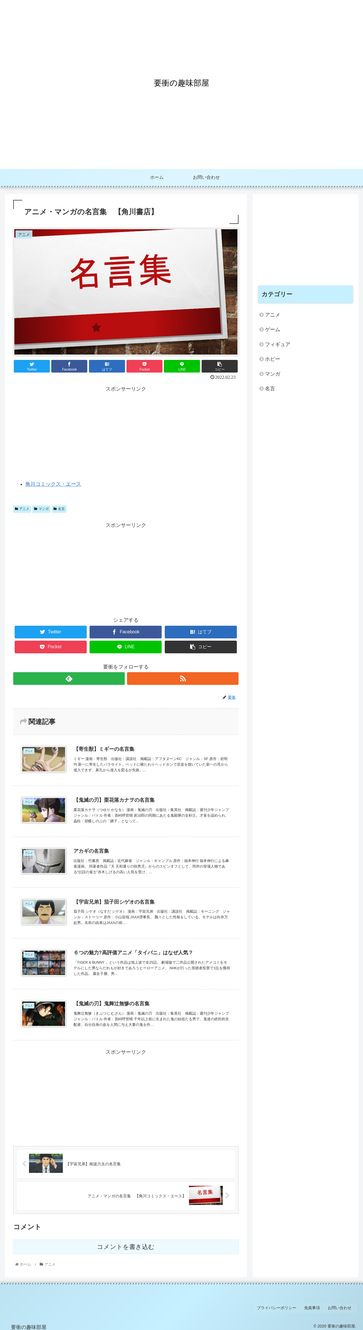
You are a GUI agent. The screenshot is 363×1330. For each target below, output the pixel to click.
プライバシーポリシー (282, 1307)
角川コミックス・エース (53, 484)
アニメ (22, 509)
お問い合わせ (341, 1307)
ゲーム (272, 329)
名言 (59, 509)
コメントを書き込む (126, 1247)
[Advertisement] (126, 433)
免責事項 (316, 1307)
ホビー (272, 359)
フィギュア (277, 344)
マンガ (41, 509)
